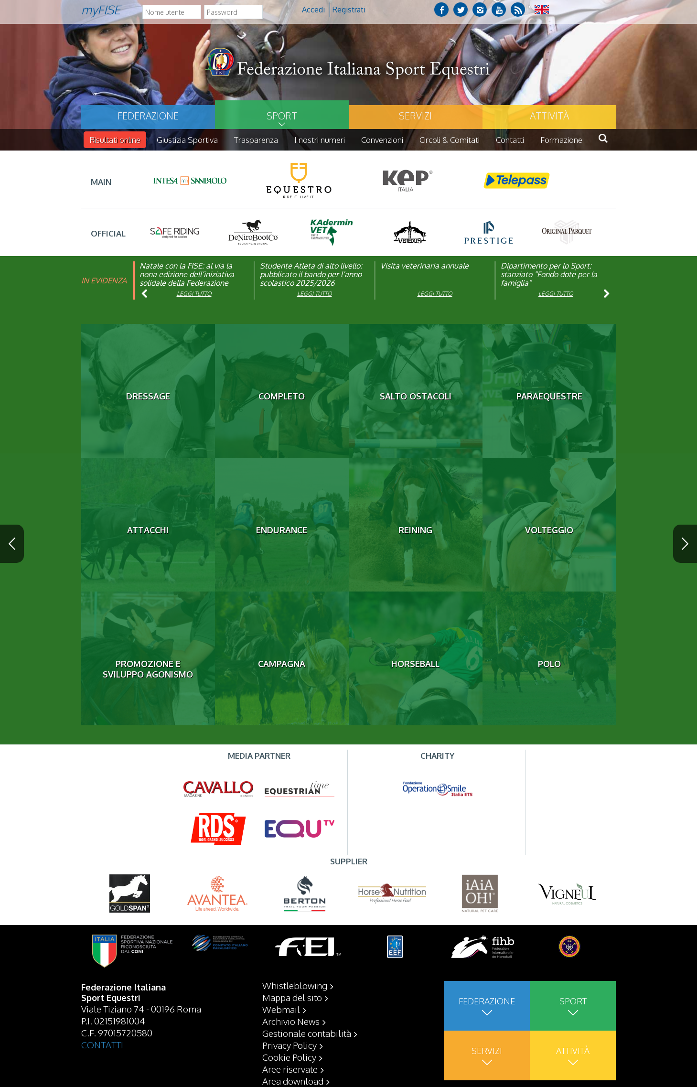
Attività (549, 115)
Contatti (510, 140)
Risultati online (114, 140)
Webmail (281, 1009)
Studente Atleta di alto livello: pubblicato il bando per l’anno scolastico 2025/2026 (311, 274)
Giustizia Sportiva (187, 140)
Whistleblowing (294, 985)
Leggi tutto (194, 293)
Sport (282, 115)
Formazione (561, 140)
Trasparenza (256, 140)
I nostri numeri (319, 140)
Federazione (148, 115)
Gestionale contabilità (306, 1033)
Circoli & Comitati (449, 140)
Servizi (415, 115)
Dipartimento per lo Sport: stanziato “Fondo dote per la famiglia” (549, 274)
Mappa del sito (292, 997)
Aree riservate (290, 1069)
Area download (292, 1081)
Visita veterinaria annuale (424, 265)
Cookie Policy (289, 1057)
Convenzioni (382, 140)
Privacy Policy (289, 1045)
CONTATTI (102, 1044)
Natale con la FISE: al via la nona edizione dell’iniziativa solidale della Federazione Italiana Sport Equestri (186, 278)
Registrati (348, 9)
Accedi (313, 9)
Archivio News (291, 1021)
